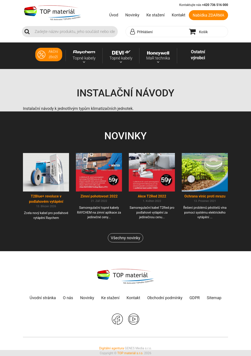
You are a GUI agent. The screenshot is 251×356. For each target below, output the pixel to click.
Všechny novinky (125, 238)
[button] (156, 31)
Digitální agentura (111, 349)
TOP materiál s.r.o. (130, 353)
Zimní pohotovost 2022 (99, 196)
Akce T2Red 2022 (152, 196)
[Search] (75, 31)
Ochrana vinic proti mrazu (204, 196)
